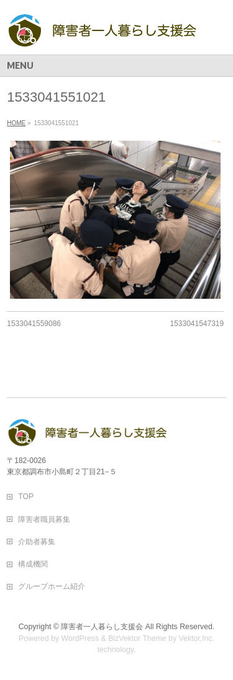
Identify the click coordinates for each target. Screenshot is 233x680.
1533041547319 (197, 323)
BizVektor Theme (137, 638)
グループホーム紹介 (51, 586)
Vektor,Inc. (197, 638)
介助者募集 (36, 541)
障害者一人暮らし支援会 (102, 626)
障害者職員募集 (44, 519)
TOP (26, 496)
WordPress (80, 638)
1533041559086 (34, 323)
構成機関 (33, 564)
